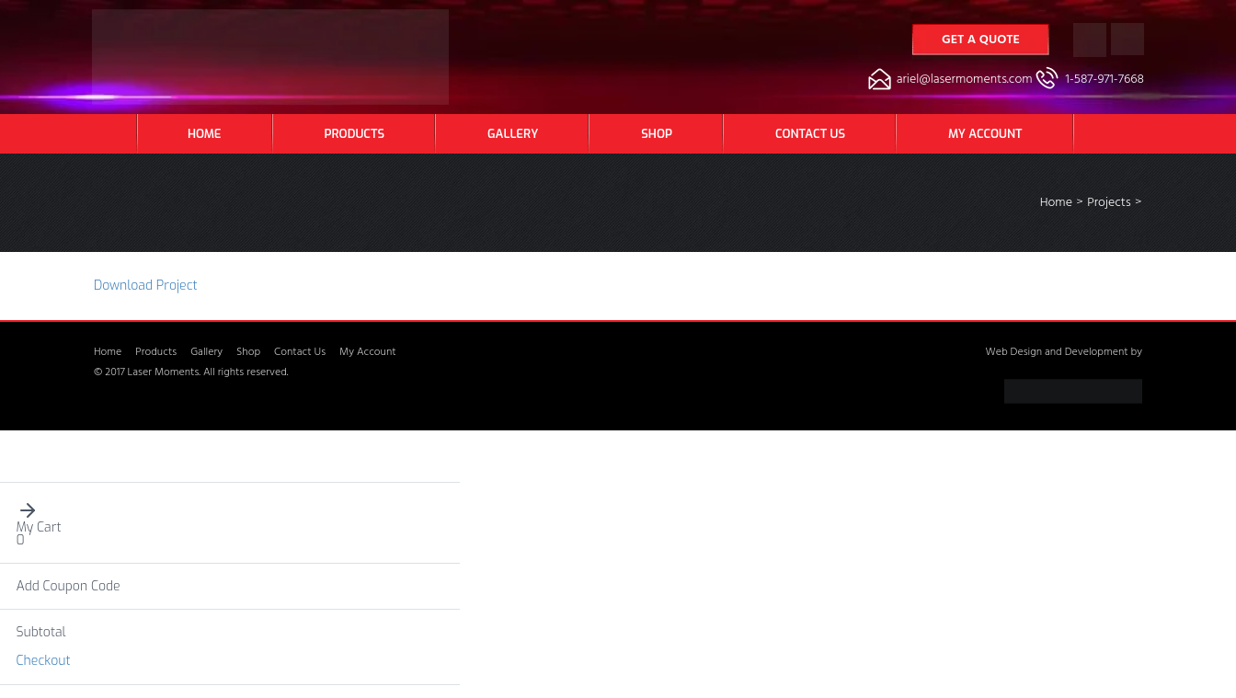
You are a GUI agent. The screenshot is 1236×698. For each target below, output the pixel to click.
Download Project (146, 285)
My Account (985, 134)
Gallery (512, 134)
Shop (656, 134)
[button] (230, 510)
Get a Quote (981, 41)
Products (354, 134)
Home (205, 134)
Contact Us (810, 134)
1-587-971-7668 (1105, 80)
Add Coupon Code (68, 586)
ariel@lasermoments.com (965, 80)
